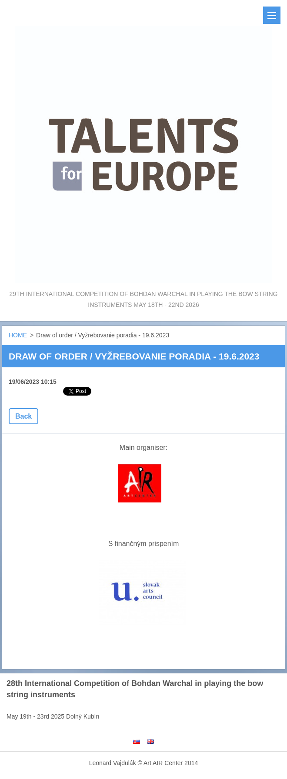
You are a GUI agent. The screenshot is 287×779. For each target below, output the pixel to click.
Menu (271, 15)
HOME (18, 335)
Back (23, 416)
